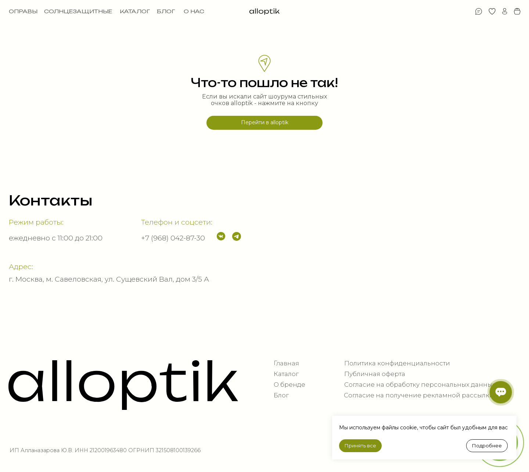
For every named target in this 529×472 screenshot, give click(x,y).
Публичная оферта (374, 374)
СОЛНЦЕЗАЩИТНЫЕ (78, 11)
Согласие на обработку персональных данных (420, 384)
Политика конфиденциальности (397, 363)
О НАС (194, 11)
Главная (286, 363)
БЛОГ (166, 11)
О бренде (289, 384)
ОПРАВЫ (23, 11)
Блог (281, 395)
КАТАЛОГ (135, 11)
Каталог (286, 374)
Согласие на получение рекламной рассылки (419, 395)
